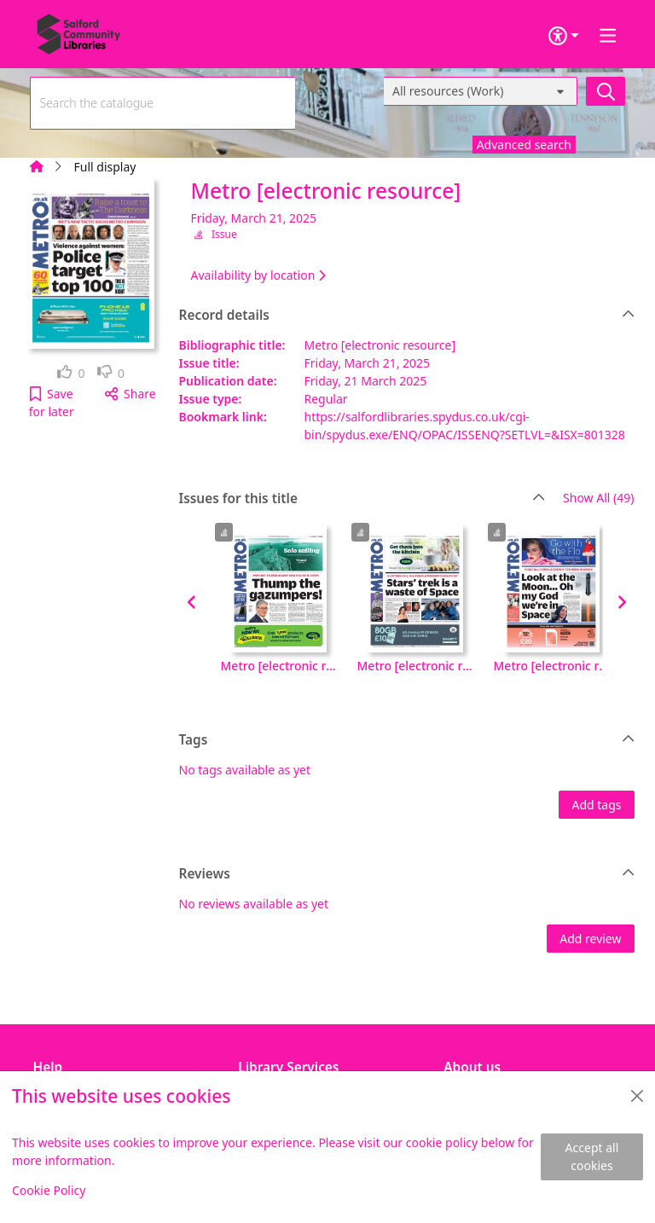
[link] (71, 373)
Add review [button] (590, 938)
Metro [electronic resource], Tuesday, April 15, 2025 (552, 666)
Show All (598, 498)
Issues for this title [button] (362, 499)
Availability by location (258, 275)
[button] (52, 402)
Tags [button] (407, 740)
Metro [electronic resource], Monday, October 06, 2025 (279, 666)
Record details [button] (407, 315)
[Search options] (480, 91)
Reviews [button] (407, 874)
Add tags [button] (596, 805)
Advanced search (524, 144)
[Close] (637, 1096)
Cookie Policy (48, 1190)
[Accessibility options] (563, 36)
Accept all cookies (592, 1156)
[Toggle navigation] (608, 36)
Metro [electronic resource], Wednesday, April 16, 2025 (415, 666)
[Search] (605, 91)
